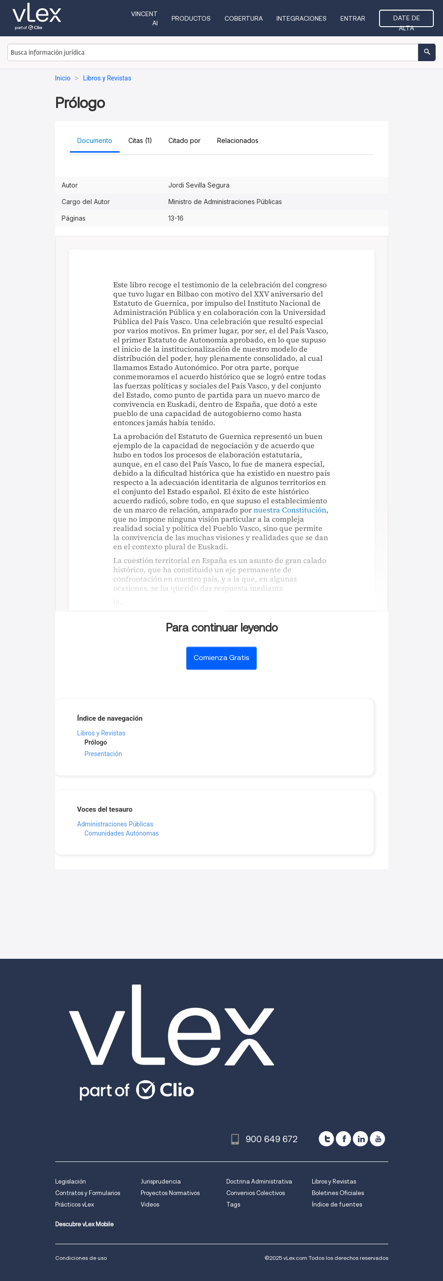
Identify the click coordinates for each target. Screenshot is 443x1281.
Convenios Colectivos (255, 1193)
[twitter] (326, 1138)
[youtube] (377, 1138)
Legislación (70, 1181)
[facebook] (343, 1138)
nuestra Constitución (289, 510)
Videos (150, 1204)
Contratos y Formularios (87, 1193)
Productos (191, 18)
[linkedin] (360, 1138)
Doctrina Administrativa (259, 1181)
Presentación (103, 753)
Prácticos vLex (74, 1204)
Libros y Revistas (101, 733)
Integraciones (301, 18)
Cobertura (243, 18)
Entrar (352, 18)
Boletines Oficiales (338, 1193)
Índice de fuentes (337, 1204)
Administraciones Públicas (115, 824)
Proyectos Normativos (170, 1193)
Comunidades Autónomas (122, 833)
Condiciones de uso (81, 1258)
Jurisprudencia (161, 1181)
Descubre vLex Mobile (84, 1224)
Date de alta (406, 20)
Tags (233, 1204)
